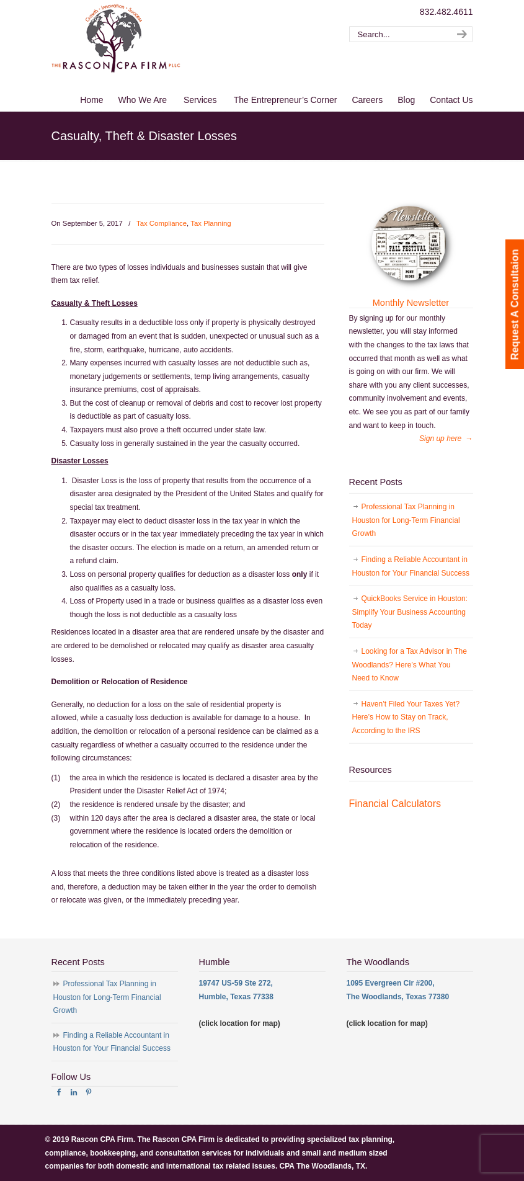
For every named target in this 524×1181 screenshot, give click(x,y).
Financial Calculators (395, 803)
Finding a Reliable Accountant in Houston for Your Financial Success (410, 566)
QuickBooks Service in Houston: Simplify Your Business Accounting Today (410, 612)
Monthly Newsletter (411, 303)
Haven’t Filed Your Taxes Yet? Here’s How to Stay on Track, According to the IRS (406, 717)
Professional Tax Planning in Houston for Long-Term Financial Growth (406, 520)
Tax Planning (210, 223)
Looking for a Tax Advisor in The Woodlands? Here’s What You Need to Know (409, 664)
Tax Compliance (161, 223)
